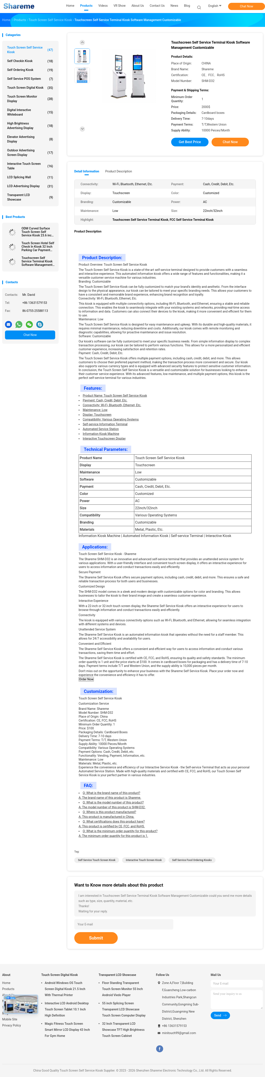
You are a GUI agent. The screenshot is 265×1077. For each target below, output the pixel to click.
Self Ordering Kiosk (30, 70)
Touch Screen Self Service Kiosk (30, 50)
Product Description (118, 171)
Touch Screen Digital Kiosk (30, 88)
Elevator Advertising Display (30, 139)
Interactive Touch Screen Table (30, 166)
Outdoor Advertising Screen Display (30, 153)
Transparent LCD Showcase (30, 197)
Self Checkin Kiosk (30, 61)
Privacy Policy (11, 1025)
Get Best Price (190, 142)
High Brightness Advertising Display (30, 126)
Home (6, 983)
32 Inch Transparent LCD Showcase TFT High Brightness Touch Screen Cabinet (123, 1030)
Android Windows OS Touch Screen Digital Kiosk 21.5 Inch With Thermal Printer (65, 989)
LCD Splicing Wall (30, 177)
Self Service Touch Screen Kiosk (96, 860)
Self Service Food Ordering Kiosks (192, 860)
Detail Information (86, 171)
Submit (96, 938)
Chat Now (246, 6)
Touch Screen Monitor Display (30, 99)
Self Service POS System (30, 79)
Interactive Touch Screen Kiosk (144, 860)
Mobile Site (9, 1019)
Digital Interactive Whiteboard (30, 112)
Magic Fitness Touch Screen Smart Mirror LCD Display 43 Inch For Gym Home (67, 1030)
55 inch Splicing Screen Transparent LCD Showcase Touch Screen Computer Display (124, 1009)
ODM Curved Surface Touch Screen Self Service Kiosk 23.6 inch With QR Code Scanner (37, 232)
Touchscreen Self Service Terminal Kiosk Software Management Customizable (37, 261)
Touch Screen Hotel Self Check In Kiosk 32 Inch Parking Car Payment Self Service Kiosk (38, 246)
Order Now (86, 679)
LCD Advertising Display (30, 186)
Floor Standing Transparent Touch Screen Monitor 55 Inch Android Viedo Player (122, 989)
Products (8, 989)
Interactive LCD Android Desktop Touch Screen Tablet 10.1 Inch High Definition (67, 1009)
